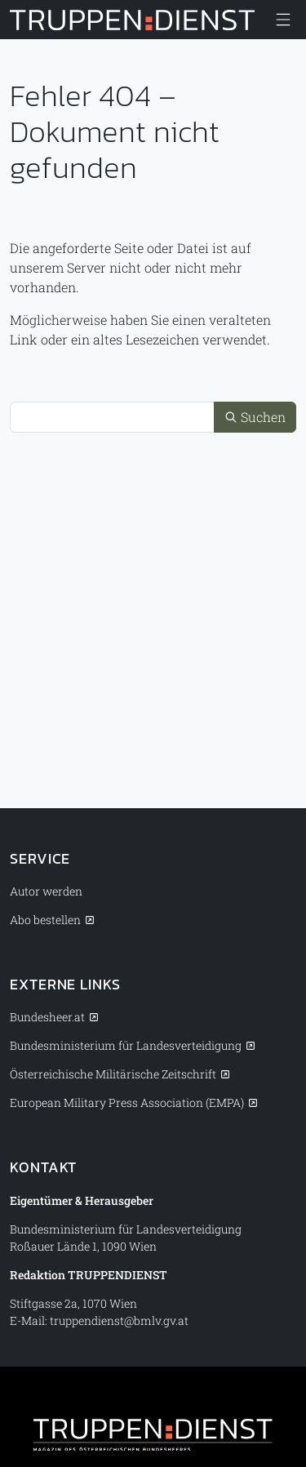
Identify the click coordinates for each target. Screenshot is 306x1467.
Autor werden (46, 891)
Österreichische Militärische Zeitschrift (113, 1074)
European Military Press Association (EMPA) (127, 1102)
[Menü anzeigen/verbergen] (283, 20)
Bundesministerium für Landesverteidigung (126, 1045)
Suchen (255, 416)
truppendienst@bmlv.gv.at (119, 1320)
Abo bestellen (45, 919)
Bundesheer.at (47, 1017)
